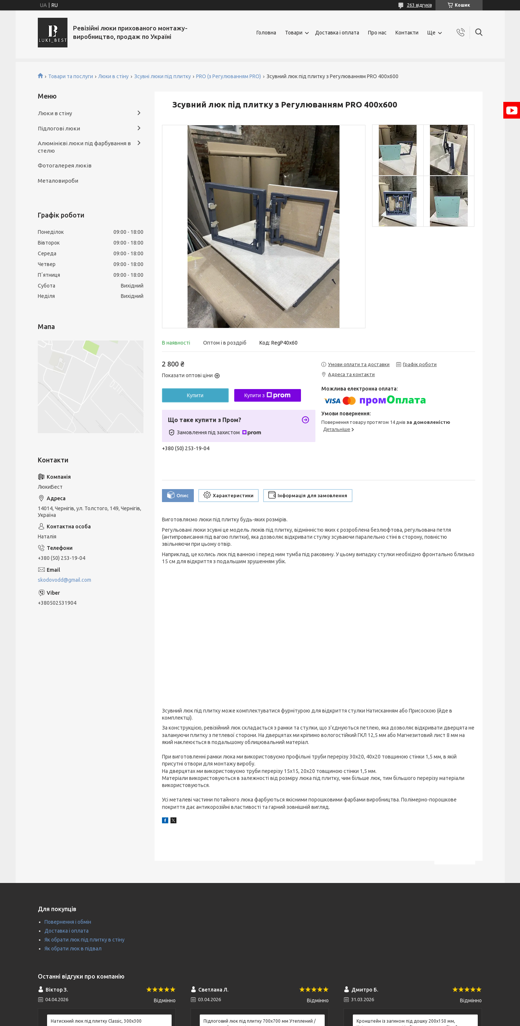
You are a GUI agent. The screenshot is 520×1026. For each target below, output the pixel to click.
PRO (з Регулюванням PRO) (228, 76)
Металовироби (58, 180)
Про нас (377, 33)
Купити (195, 395)
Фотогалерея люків (65, 165)
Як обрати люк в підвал (73, 949)
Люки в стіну (113, 76)
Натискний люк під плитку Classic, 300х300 (96, 1021)
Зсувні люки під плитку (162, 76)
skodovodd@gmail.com (64, 580)
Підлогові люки (59, 128)
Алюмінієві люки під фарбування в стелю (84, 147)
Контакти (406, 33)
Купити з (267, 395)
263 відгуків (419, 5)
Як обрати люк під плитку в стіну (84, 940)
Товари (293, 33)
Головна (266, 33)
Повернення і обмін (67, 922)
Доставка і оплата (337, 33)
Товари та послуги (70, 76)
